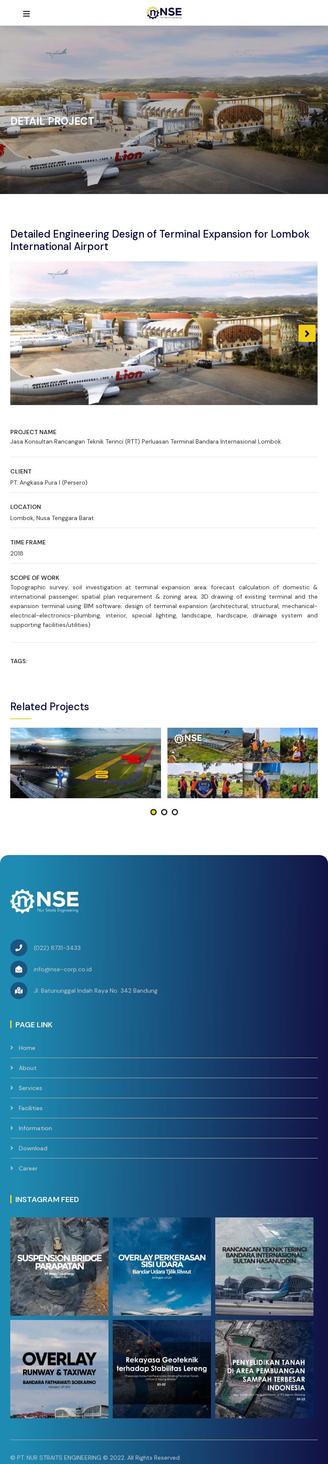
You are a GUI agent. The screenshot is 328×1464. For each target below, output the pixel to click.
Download (33, 1089)
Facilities (31, 1049)
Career (28, 1109)
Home (27, 989)
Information (35, 1069)
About (28, 1009)
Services (30, 1029)
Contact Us (167, 1413)
